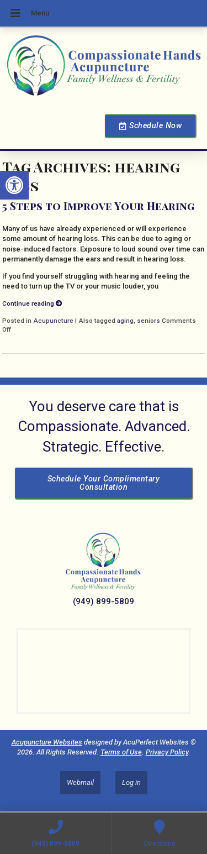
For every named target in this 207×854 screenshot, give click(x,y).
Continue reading (32, 303)
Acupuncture (53, 320)
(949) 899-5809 (103, 601)
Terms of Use (121, 752)
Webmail (80, 782)
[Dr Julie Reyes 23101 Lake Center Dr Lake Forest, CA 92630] (103, 671)
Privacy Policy (167, 752)
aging (125, 320)
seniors (148, 320)
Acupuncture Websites (47, 742)
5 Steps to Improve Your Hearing (98, 205)
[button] (14, 185)
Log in (131, 782)
